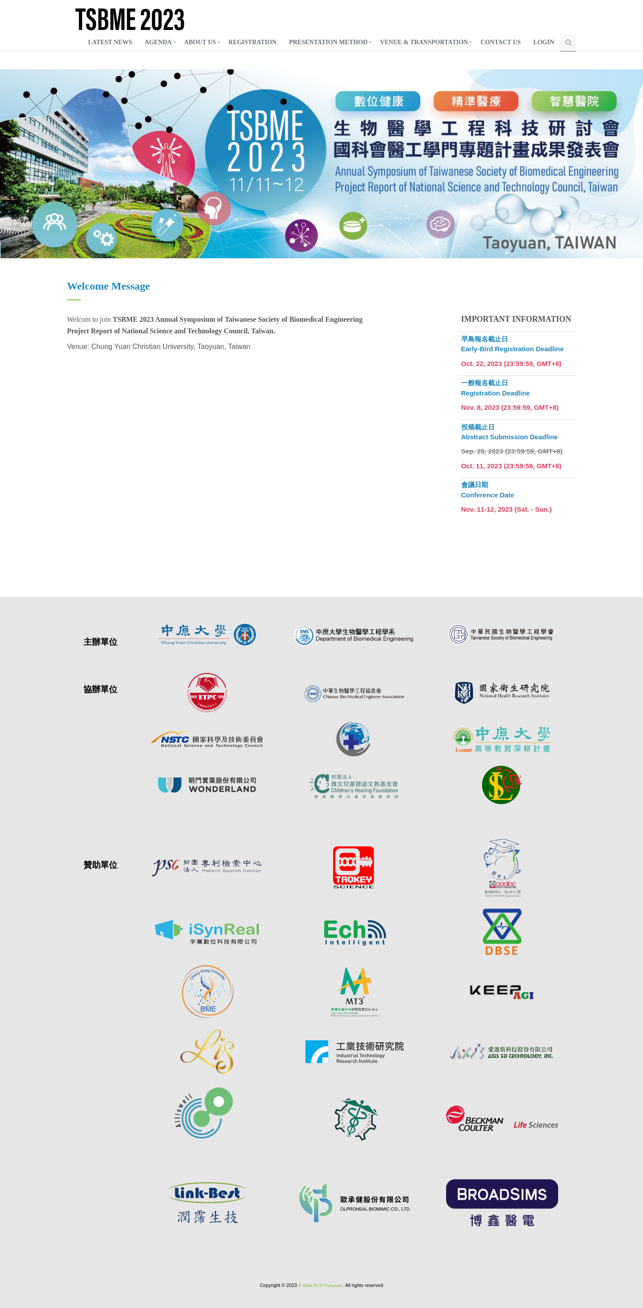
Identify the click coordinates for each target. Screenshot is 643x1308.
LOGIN (543, 42)
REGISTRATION (253, 42)
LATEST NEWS (110, 42)
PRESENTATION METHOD (328, 42)
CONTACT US (500, 42)
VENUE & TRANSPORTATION (424, 42)
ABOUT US (200, 42)
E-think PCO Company (320, 1285)
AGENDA (158, 42)
